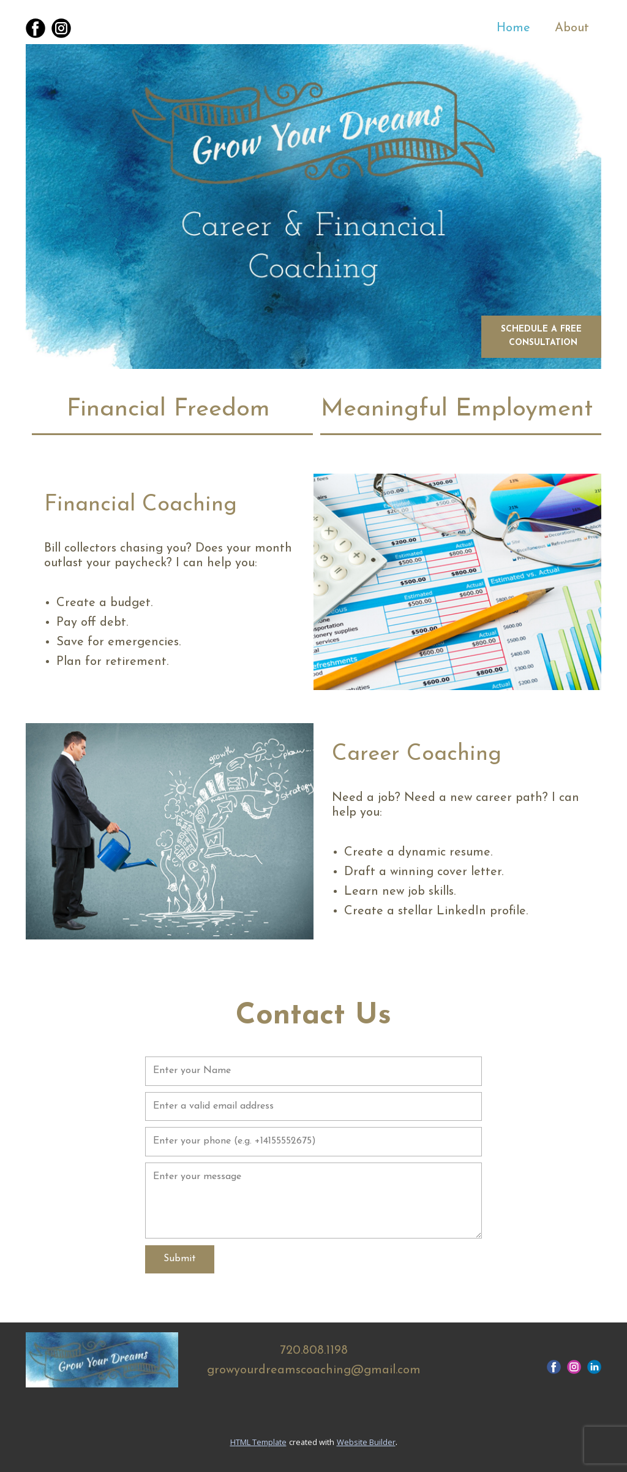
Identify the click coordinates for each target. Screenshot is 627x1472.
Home (513, 28)
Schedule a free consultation (541, 336)
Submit (179, 1259)
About (572, 28)
